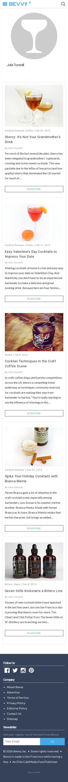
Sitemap (12, 718)
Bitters (9, 584)
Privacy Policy (16, 703)
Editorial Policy (17, 708)
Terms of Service (18, 697)
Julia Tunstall (15, 148)
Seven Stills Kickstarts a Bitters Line (34, 591)
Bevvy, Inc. (20, 751)
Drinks (29, 130)
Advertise (13, 692)
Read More (34, 189)
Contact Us (14, 713)
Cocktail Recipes (14, 130)
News (17, 584)
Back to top (34, 772)
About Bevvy (15, 687)
